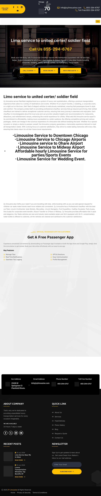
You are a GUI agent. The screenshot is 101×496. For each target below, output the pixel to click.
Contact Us (59, 438)
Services (58, 417)
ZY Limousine (12, 490)
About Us (58, 412)
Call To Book (29, 70)
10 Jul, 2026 (20, 452)
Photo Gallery (60, 425)
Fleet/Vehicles (60, 421)
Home (13, 493)
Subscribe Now (67, 471)
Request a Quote (61, 434)
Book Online (49, 70)
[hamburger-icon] (98, 21)
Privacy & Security (24, 493)
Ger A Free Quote (70, 70)
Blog (56, 429)
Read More (20, 460)
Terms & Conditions (40, 493)
